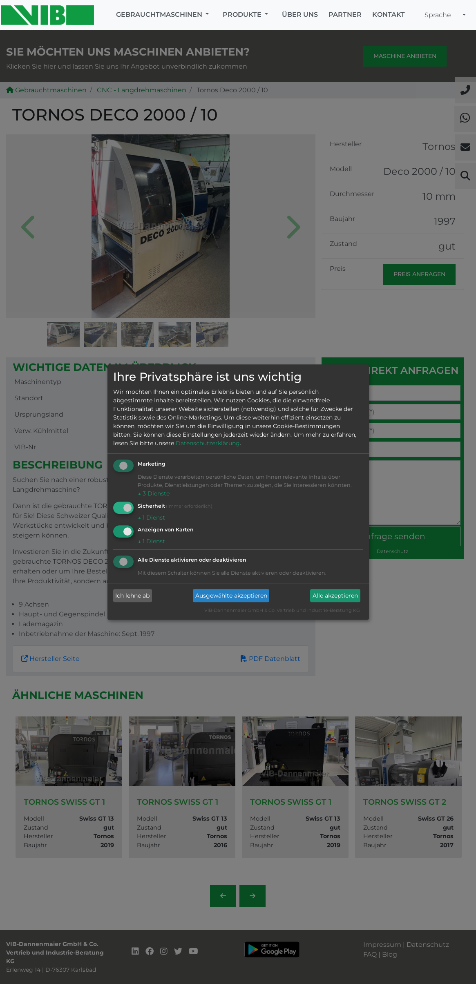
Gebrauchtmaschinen (160, 14)
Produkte (243, 14)
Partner (345, 14)
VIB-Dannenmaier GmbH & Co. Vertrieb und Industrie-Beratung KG (282, 611)
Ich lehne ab (132, 595)
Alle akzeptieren (335, 595)
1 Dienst (151, 517)
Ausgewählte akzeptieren (231, 595)
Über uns (300, 14)
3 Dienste (154, 493)
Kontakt (388, 14)
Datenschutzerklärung (208, 443)
